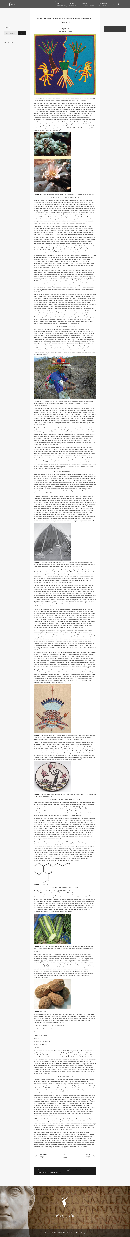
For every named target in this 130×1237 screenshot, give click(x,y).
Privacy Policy (80, 1233)
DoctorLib (48, 1233)
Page (46, 1155)
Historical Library (68, 1233)
